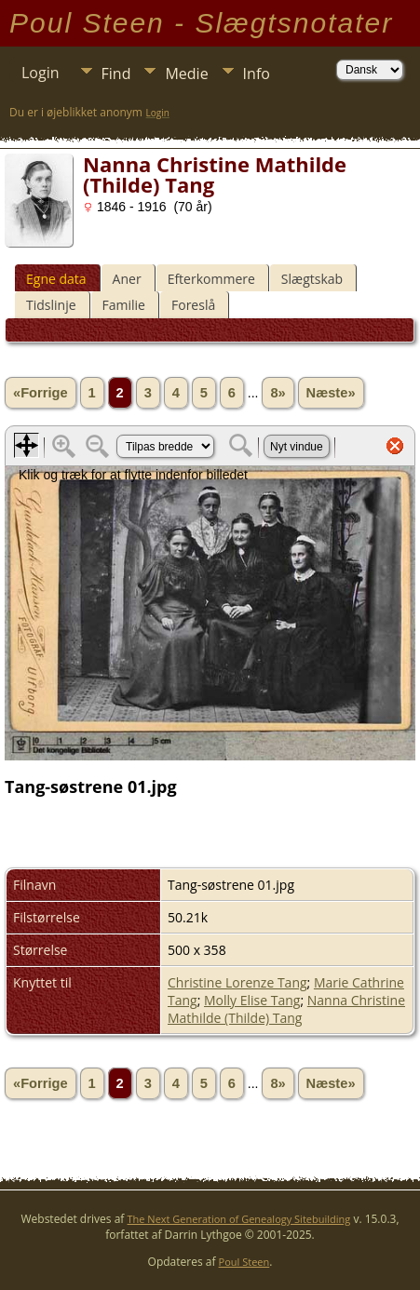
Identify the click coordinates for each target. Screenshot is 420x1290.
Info (256, 73)
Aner (127, 279)
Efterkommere (211, 279)
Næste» (331, 392)
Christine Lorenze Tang (237, 982)
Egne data (56, 279)
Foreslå (193, 305)
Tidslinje (51, 305)
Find (116, 73)
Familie (123, 305)
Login (40, 72)
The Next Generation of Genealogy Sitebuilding (239, 1219)
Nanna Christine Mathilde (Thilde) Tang (286, 1009)
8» (277, 392)
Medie (186, 73)
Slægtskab (312, 279)
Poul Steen (244, 1262)
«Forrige (40, 392)
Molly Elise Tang (252, 1000)
